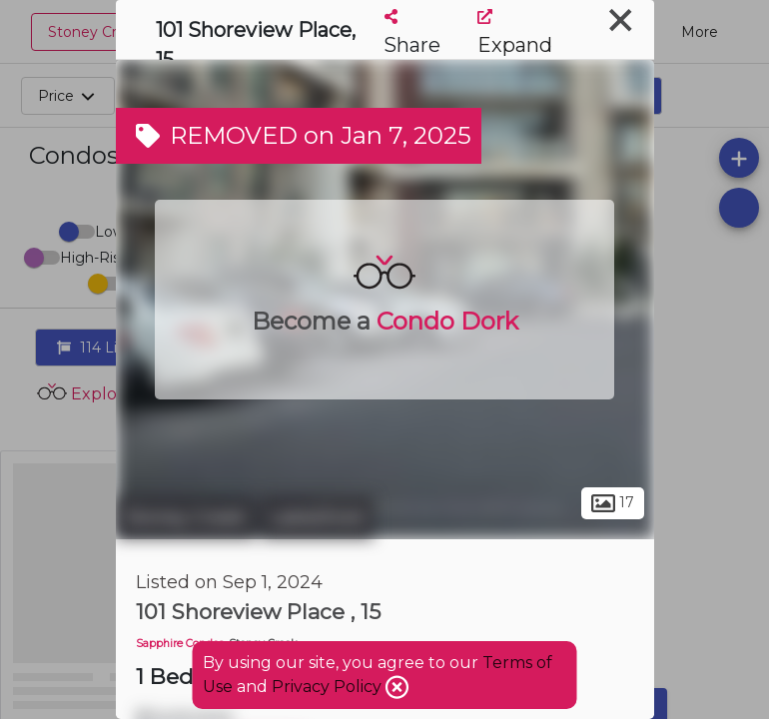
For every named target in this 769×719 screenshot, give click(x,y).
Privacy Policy (328, 686)
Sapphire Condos (180, 643)
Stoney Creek (186, 517)
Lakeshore (317, 517)
